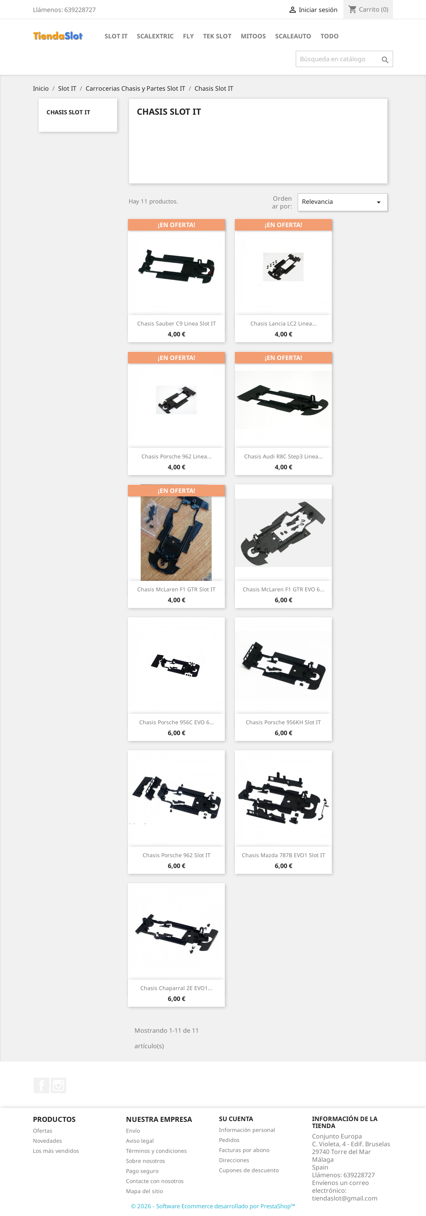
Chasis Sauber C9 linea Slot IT (176, 323)
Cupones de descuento (249, 1170)
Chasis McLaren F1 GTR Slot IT (176, 589)
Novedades (47, 1140)
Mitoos (253, 36)
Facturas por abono (244, 1150)
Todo (330, 36)
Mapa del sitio (144, 1191)
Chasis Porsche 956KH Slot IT (283, 722)
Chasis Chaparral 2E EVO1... (176, 988)
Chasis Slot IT (68, 112)
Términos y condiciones (156, 1150)
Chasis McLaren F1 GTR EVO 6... (283, 589)
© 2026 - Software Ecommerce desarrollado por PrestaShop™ (213, 1206)
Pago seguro (142, 1171)
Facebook (41, 1085)
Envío (133, 1130)
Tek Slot (217, 36)
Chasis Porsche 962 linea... (176, 456)
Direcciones (234, 1160)
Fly (188, 36)
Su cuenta (236, 1118)
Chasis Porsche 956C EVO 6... (176, 722)
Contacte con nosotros (155, 1181)
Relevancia (342, 202)
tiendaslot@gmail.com (345, 1198)
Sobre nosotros (145, 1160)
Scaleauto (293, 36)
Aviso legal (140, 1140)
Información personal (247, 1129)
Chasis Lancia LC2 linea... (283, 323)
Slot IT (116, 36)
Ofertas (42, 1130)
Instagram (58, 1085)
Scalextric (155, 36)
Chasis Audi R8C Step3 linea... (283, 456)
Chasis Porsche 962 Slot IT (176, 855)
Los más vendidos (56, 1150)
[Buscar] (344, 59)
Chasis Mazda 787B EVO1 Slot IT (283, 855)
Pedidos (229, 1140)
